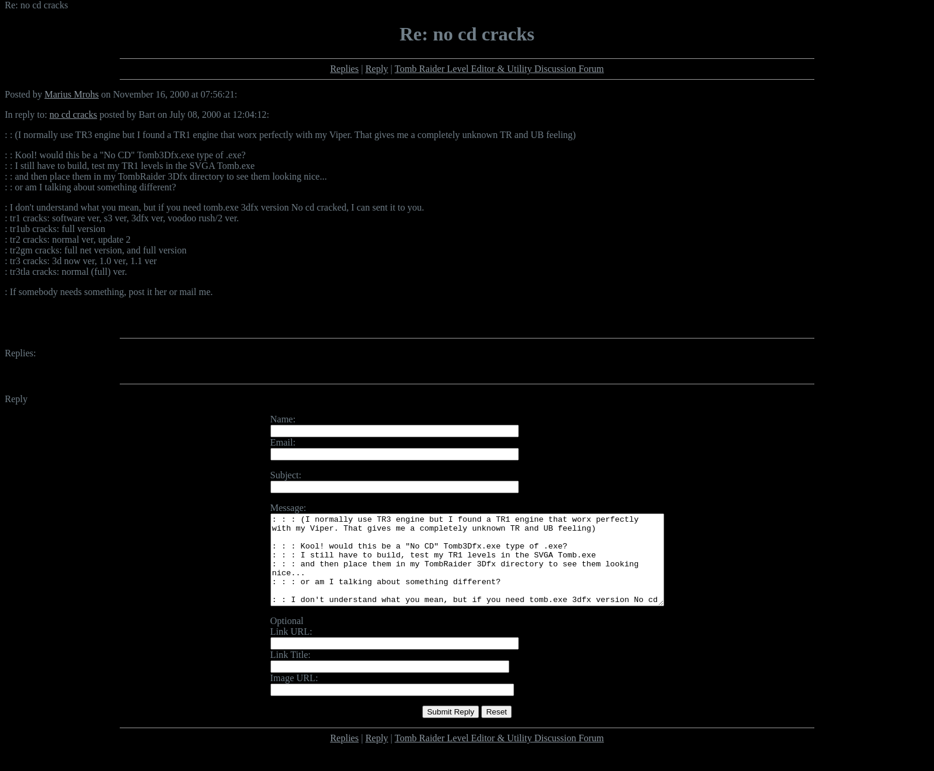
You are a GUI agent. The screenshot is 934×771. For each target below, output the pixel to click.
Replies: (20, 353)
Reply (376, 69)
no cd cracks (73, 114)
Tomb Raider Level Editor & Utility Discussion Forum (499, 69)
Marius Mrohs (72, 94)
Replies (344, 69)
